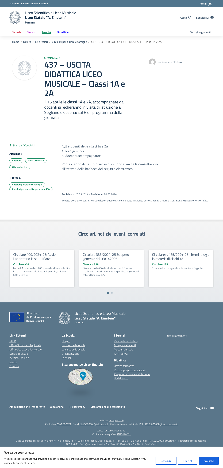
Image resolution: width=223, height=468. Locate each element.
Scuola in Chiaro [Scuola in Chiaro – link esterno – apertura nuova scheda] (18, 354)
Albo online (57, 407)
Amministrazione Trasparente (27, 407)
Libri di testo (121, 378)
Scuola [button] (16, 32)
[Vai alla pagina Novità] (27, 42)
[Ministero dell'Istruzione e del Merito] (28, 3)
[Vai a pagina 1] (108, 293)
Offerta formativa (124, 366)
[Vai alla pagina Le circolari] (41, 42)
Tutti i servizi (121, 354)
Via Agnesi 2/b (116, 420)
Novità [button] (46, 32)
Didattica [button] (63, 32)
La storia (67, 358)
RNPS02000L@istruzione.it (94, 424)
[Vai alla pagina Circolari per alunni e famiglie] (69, 42)
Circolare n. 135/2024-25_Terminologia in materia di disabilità (180, 256)
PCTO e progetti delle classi (129, 370)
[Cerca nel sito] (186, 17)
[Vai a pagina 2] (112, 293)
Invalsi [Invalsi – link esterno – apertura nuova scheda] (13, 362)
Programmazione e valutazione (132, 374)
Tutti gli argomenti (200, 32)
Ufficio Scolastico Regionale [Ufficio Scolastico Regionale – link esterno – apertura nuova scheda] (25, 345)
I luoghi (66, 341)
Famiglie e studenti (125, 345)
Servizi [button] (31, 32)
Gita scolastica (19, 167)
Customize (166, 461)
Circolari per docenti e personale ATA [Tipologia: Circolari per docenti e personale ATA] (31, 189)
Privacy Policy (77, 407)
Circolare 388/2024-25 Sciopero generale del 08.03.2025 (106, 256)
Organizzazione (70, 354)
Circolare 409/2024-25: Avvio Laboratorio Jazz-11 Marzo (34, 256)
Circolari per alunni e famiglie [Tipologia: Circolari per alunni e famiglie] (27, 184)
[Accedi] (206, 3)
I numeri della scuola (73, 345)
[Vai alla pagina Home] (15, 42)
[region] (111, 457)
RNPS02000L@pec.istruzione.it (161, 424)
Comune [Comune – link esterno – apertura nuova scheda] (14, 366)
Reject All (187, 461)
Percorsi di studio (123, 349)
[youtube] (212, 17)
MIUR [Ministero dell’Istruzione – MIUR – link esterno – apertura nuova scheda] (12, 341)
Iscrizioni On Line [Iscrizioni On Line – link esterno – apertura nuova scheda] (19, 358)
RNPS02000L (124, 434)
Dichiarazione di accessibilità (107, 407)
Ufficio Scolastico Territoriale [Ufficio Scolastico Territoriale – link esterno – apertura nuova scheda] (25, 349)
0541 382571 (64, 424)
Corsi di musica (36, 160)
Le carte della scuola (73, 349)
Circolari (16, 160)
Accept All (209, 461)
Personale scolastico (125, 341)
